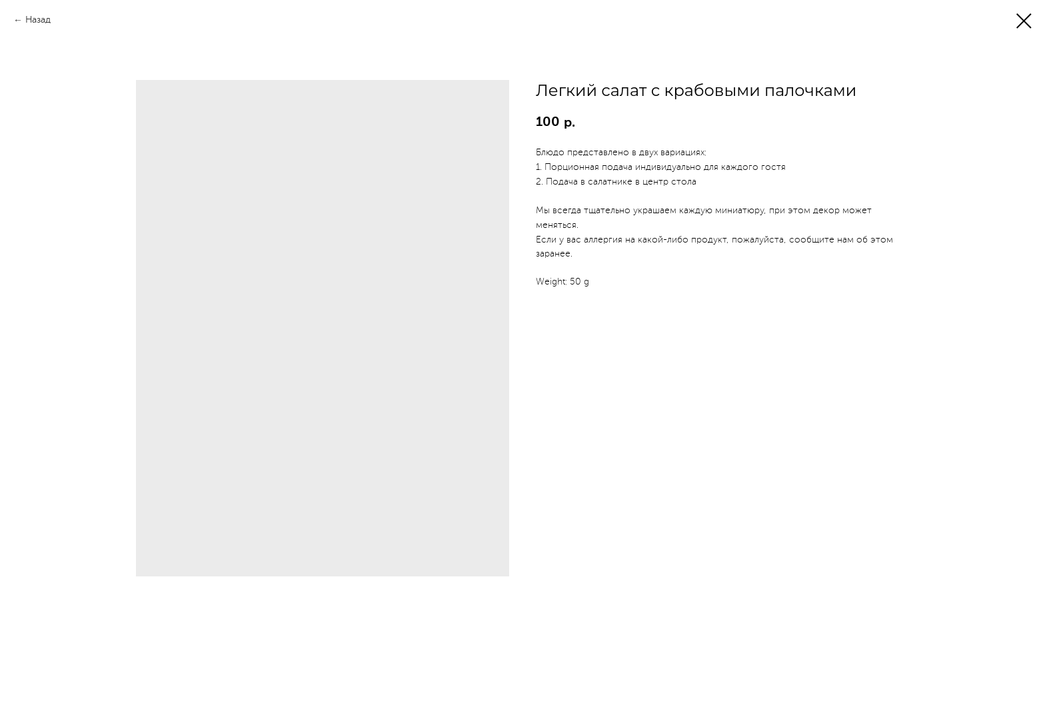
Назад (38, 20)
